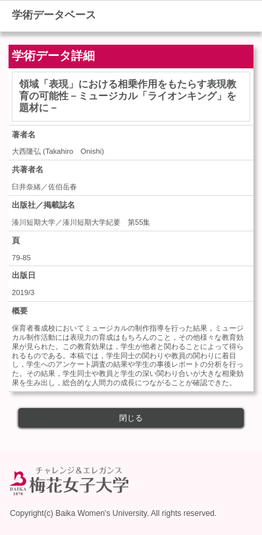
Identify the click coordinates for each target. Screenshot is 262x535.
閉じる (131, 418)
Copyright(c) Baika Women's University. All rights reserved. (113, 513)
